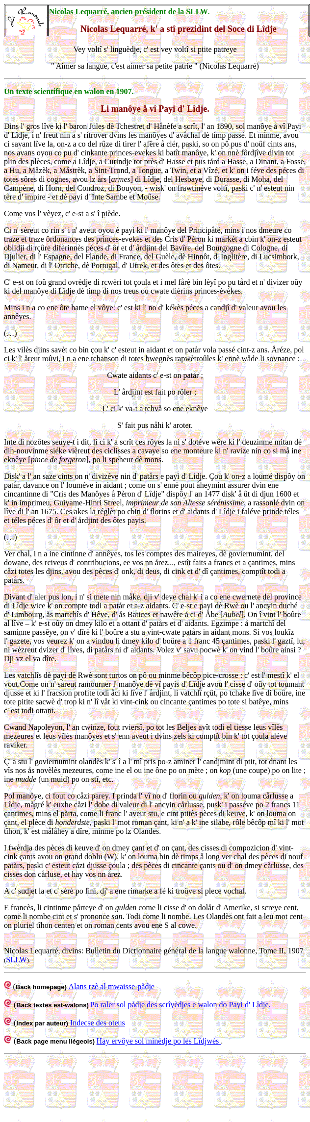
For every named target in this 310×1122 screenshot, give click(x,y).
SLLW (16, 959)
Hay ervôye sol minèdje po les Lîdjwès (159, 1041)
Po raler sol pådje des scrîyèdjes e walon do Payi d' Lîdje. (180, 1004)
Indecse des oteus (97, 1023)
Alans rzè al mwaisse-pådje (111, 986)
